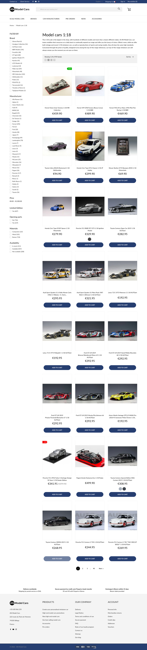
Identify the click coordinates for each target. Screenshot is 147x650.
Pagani (15, 170)
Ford (15, 129)
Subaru (15, 187)
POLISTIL (16, 82)
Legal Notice (79, 613)
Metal (16, 234)
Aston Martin (17, 105)
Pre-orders (70, 19)
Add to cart (57, 120)
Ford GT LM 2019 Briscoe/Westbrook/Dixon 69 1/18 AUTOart (90, 355)
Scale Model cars (17, 19)
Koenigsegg (17, 138)
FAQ (76, 623)
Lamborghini (17, 140)
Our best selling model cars (51, 620)
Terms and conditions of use (84, 616)
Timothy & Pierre (18, 88)
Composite (17, 232)
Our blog (78, 637)
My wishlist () (132, 1)
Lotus (15, 151)
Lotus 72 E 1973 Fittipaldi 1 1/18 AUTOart (57, 353)
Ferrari (16, 124)
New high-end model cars (51, 616)
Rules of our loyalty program (84, 627)
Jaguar (15, 135)
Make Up (17, 69)
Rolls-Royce (17, 181)
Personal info (112, 609)
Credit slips (111, 620)
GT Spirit (16, 55)
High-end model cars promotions (53, 613)
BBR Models (18, 49)
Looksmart (16, 66)
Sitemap (78, 634)
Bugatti (16, 113)
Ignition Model (18, 58)
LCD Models (17, 63)
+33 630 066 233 (15, 609)
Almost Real (17, 41)
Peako (15, 80)
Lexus (15, 148)
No (15, 220)
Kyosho (16, 60)
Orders (110, 616)
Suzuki (15, 189)
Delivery (78, 609)
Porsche (16, 173)
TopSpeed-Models (19, 90)
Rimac (15, 178)
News (83, 19)
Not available (18, 251)
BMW (15, 110)
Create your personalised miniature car (55, 609)
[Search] (79, 9)
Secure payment (80, 620)
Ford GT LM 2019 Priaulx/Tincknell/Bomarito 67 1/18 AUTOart (57, 417)
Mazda (15, 157)
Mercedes (16, 162)
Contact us (13, 1)
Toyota (15, 192)
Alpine (15, 102)
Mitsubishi (16, 165)
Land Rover (16, 146)
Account (113, 602)
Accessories (97, 19)
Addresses (111, 623)
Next (101, 568)
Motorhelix (17, 71)
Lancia (15, 143)
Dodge (15, 121)
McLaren (16, 159)
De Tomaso (16, 118)
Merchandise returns (115, 613)
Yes (15, 211)
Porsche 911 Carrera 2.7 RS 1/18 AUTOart (90, 542)
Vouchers (111, 627)
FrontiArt (16, 52)
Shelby (15, 184)
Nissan (15, 168)
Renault (15, 176)
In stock (16, 246)
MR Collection (18, 74)
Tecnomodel (17, 85)
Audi (14, 107)
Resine (16, 237)
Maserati (16, 154)
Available (17, 249)
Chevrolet (16, 116)
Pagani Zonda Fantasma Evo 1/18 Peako (89, 478)
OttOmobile (17, 77)
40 (94, 568)
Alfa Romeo (17, 99)
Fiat (14, 127)
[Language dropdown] (99, 1)
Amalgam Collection (20, 44)
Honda (15, 132)
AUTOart (17, 47)
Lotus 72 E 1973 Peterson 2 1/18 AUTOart (122, 292)
